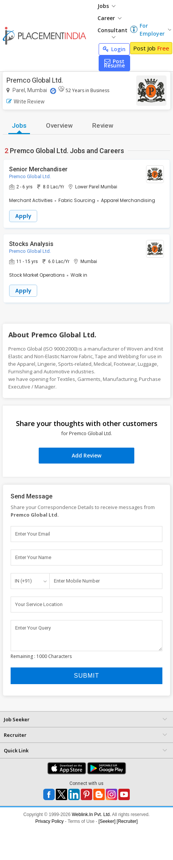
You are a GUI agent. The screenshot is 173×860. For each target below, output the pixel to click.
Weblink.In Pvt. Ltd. (91, 814)
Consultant (112, 32)
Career (109, 18)
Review (102, 125)
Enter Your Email (32, 534)
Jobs (106, 5)
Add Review (86, 455)
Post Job (151, 48)
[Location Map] (53, 91)
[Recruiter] (127, 821)
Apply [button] (23, 216)
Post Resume (114, 63)
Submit (86, 675)
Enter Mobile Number (77, 581)
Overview (59, 125)
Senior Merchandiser (38, 169)
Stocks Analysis (31, 244)
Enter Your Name (33, 557)
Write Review (25, 102)
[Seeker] (107, 821)
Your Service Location (39, 604)
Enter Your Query (33, 628)
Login (114, 49)
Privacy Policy (49, 821)
